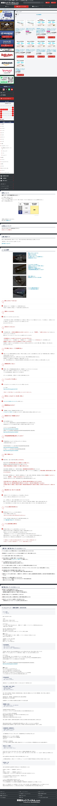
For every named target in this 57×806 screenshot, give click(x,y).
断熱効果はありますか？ (32, 267)
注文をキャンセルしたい (32, 255)
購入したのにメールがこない (11, 300)
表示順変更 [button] (38, 14)
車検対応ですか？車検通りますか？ (34, 268)
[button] (50, 6)
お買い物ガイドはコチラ (6, 243)
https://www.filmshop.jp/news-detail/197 (10, 432)
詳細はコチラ (8, 220)
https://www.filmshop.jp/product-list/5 (10, 389)
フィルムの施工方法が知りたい (33, 287)
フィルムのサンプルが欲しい (33, 264)
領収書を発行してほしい (10, 363)
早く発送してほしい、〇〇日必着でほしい (35, 256)
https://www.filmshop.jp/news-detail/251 (10, 450)
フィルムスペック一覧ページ (16, 559)
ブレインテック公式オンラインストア (10, 401)
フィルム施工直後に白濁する (11, 523)
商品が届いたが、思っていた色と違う (35, 277)
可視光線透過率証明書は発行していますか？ (36, 269)
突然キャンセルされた (32, 254)
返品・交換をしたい (31, 276)
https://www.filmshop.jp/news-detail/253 (10, 447)
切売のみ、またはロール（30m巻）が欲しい (36, 265)
